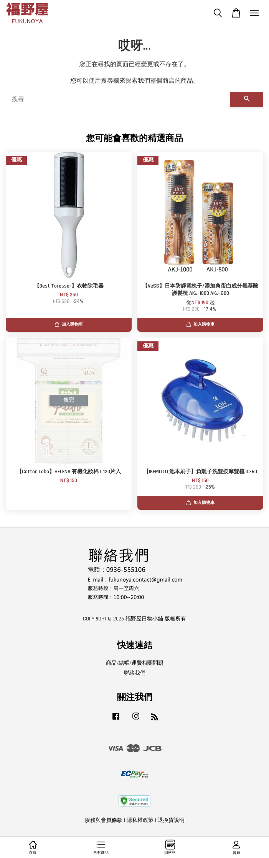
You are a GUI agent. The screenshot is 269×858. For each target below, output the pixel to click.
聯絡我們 (134, 673)
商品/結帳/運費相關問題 (134, 663)
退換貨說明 (171, 820)
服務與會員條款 (103, 820)
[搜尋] (118, 99)
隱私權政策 (140, 820)
